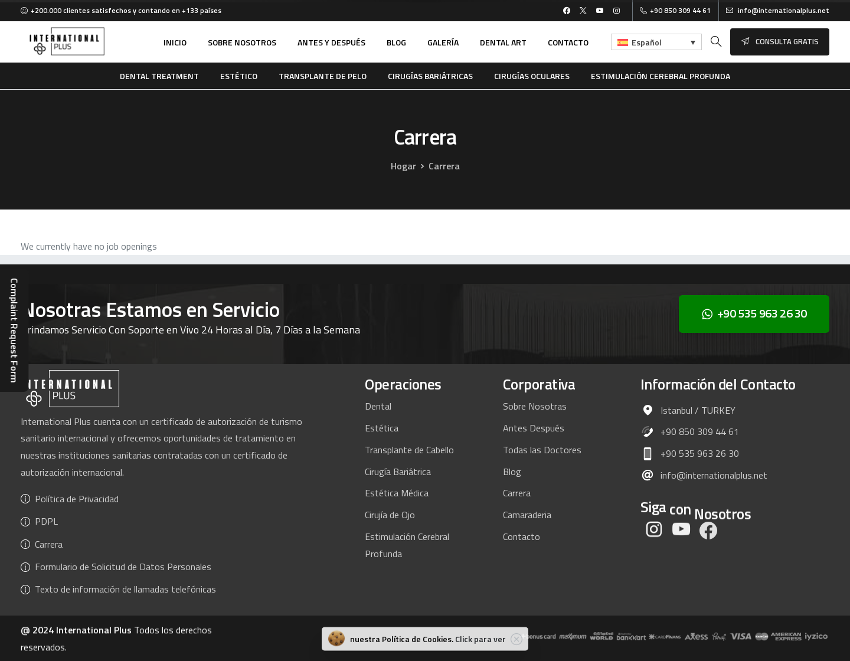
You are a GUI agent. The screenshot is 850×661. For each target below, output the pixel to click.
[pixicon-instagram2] (654, 537)
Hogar (403, 166)
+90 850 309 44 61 (675, 10)
